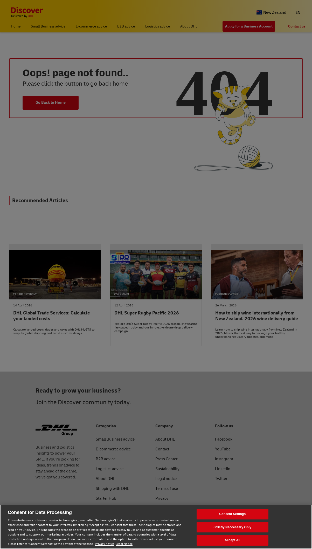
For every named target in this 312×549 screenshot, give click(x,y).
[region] (156, 527)
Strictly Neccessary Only (232, 527)
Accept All (232, 540)
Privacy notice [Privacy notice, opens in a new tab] (104, 544)
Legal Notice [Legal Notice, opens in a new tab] (124, 544)
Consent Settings (232, 514)
